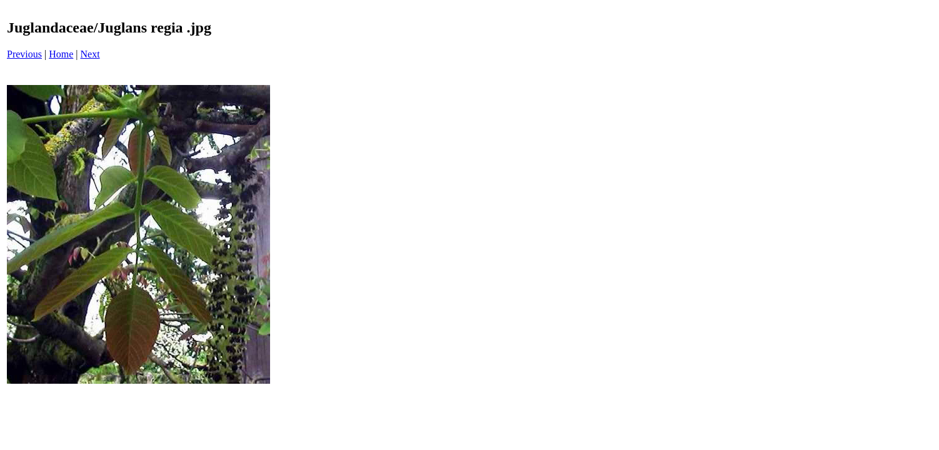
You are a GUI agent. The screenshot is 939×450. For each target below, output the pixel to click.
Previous (24, 54)
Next (90, 54)
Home (61, 54)
